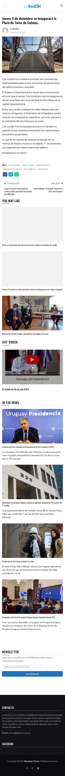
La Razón (14, 28)
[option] (32, 371)
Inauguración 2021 (42, 164)
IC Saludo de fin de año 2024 (15, 389)
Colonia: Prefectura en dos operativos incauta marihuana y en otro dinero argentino (32, 289)
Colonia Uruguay (28, 164)
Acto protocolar (14, 164)
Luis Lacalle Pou (29, 168)
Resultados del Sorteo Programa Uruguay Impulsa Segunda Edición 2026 (28, 617)
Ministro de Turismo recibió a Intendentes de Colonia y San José (25, 333)
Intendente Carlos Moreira (12, 168)
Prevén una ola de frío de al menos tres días (18, 561)
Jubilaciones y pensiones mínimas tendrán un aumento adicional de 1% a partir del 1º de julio (32, 504)
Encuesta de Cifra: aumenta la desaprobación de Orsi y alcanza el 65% (28, 446)
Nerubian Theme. (32, 761)
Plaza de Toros (43, 168)
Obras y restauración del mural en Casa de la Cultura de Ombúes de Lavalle (29, 244)
